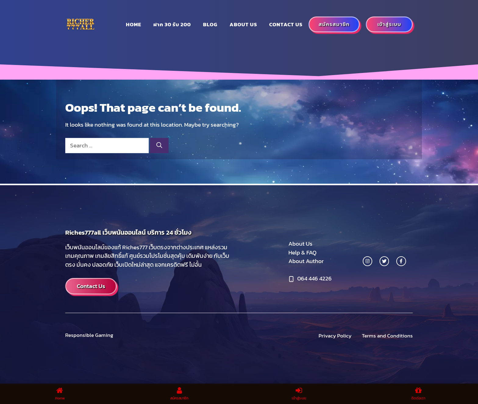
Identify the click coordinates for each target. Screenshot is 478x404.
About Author (306, 261)
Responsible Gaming (89, 335)
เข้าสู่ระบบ (389, 24)
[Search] (159, 145)
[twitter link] (384, 261)
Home (133, 24)
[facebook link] (401, 261)
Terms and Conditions (387, 336)
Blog (210, 24)
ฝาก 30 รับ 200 (172, 24)
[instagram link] (367, 261)
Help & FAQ (302, 252)
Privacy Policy (335, 336)
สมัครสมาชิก (334, 24)
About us (243, 24)
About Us (300, 243)
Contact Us (285, 24)
